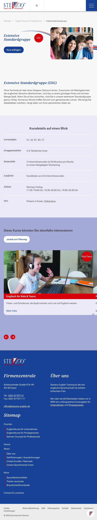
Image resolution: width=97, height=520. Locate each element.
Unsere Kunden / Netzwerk (19, 461)
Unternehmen (57, 405)
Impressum (88, 508)
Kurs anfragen (14, 50)
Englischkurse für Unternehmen (22, 429)
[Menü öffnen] (91, 5)
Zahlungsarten (53, 508)
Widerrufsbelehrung (30, 508)
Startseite (7, 21)
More (6, 472)
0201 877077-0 (15, 395)
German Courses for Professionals (23, 436)
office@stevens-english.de (17, 406)
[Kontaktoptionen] (90, 513)
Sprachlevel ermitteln (17, 477)
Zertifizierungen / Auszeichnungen (23, 457)
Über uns (11, 453)
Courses (8, 424)
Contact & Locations (14, 492)
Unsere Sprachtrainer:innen (20, 465)
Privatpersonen (76, 405)
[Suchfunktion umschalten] (37, 5)
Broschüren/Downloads (18, 485)
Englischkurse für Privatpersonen (23, 433)
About (7, 448)
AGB (43, 508)
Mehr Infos (11, 310)
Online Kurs (50, 201)
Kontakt (65, 508)
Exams (7, 444)
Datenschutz (76, 508)
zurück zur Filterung (17, 239)
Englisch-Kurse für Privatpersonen (29, 21)
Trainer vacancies (15, 481)
